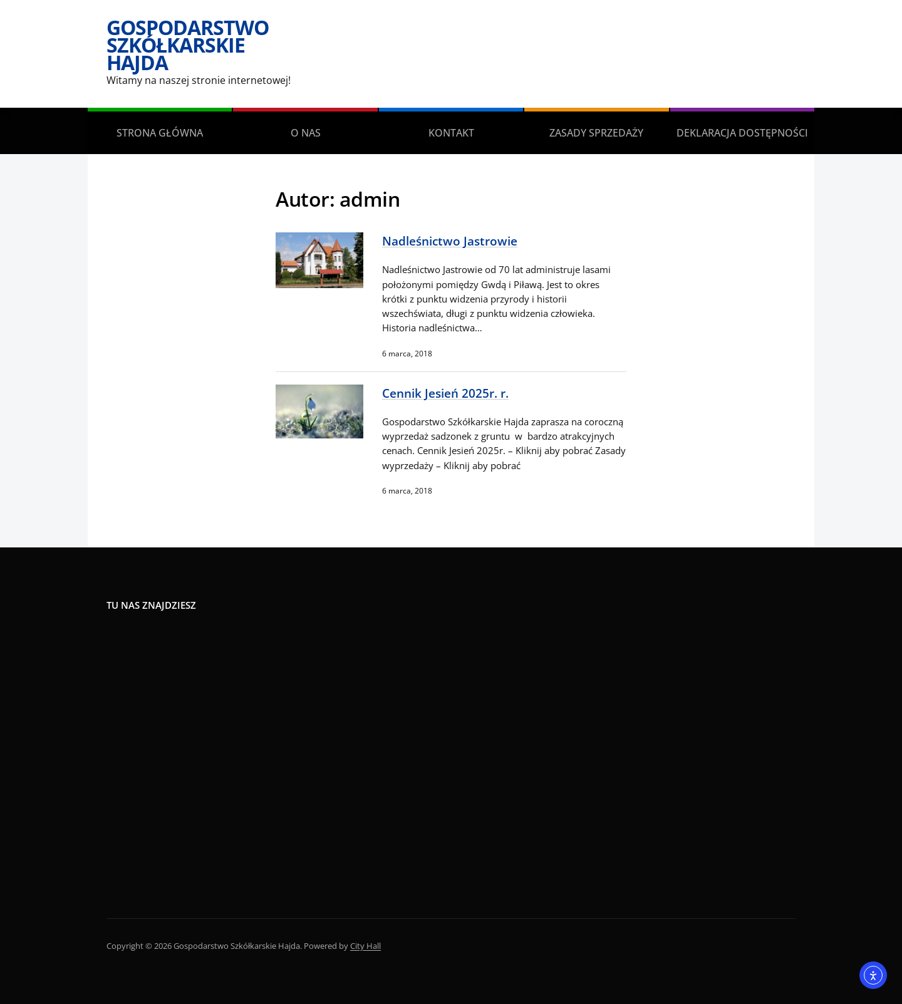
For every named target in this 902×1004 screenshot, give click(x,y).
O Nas (306, 133)
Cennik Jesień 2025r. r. (445, 393)
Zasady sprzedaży (596, 133)
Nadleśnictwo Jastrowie (449, 241)
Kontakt (451, 133)
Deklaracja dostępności (742, 133)
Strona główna (160, 133)
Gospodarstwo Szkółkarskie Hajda (187, 45)
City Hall (365, 945)
